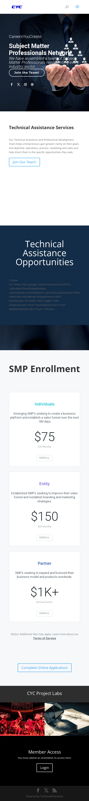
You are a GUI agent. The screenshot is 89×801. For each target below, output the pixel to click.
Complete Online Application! (44, 667)
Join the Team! (26, 72)
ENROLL (44, 457)
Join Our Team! (24, 162)
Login (44, 767)
